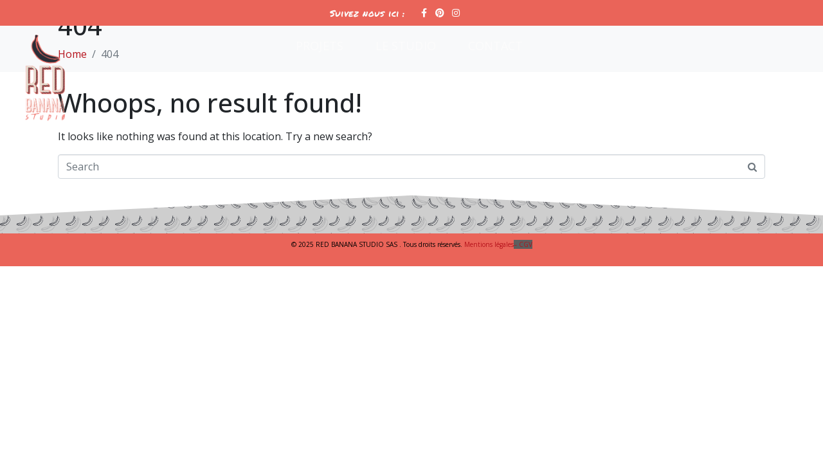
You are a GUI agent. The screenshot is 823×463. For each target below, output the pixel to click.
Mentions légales (498, 244)
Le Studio (405, 45)
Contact (495, 45)
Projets (319, 45)
